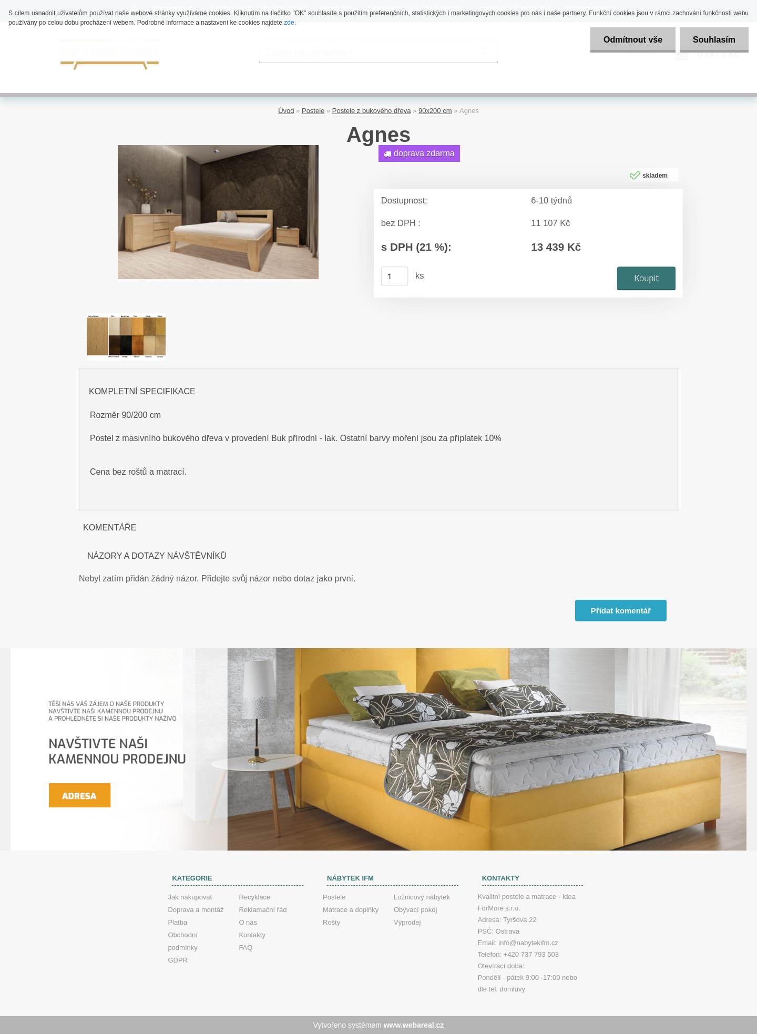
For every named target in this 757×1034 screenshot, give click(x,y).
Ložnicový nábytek (422, 897)
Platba (177, 922)
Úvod (286, 111)
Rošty (331, 922)
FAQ (245, 947)
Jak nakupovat (190, 897)
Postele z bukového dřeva (371, 111)
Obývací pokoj (415, 910)
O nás (248, 922)
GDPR (178, 960)
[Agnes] (218, 149)
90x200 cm (435, 111)
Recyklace (254, 897)
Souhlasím (714, 39)
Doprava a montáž (195, 910)
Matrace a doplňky (350, 910)
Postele (313, 111)
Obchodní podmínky (182, 941)
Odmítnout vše (632, 39)
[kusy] (394, 276)
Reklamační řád (263, 910)
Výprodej (407, 922)
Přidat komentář (621, 610)
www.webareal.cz (414, 1025)
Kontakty (252, 935)
